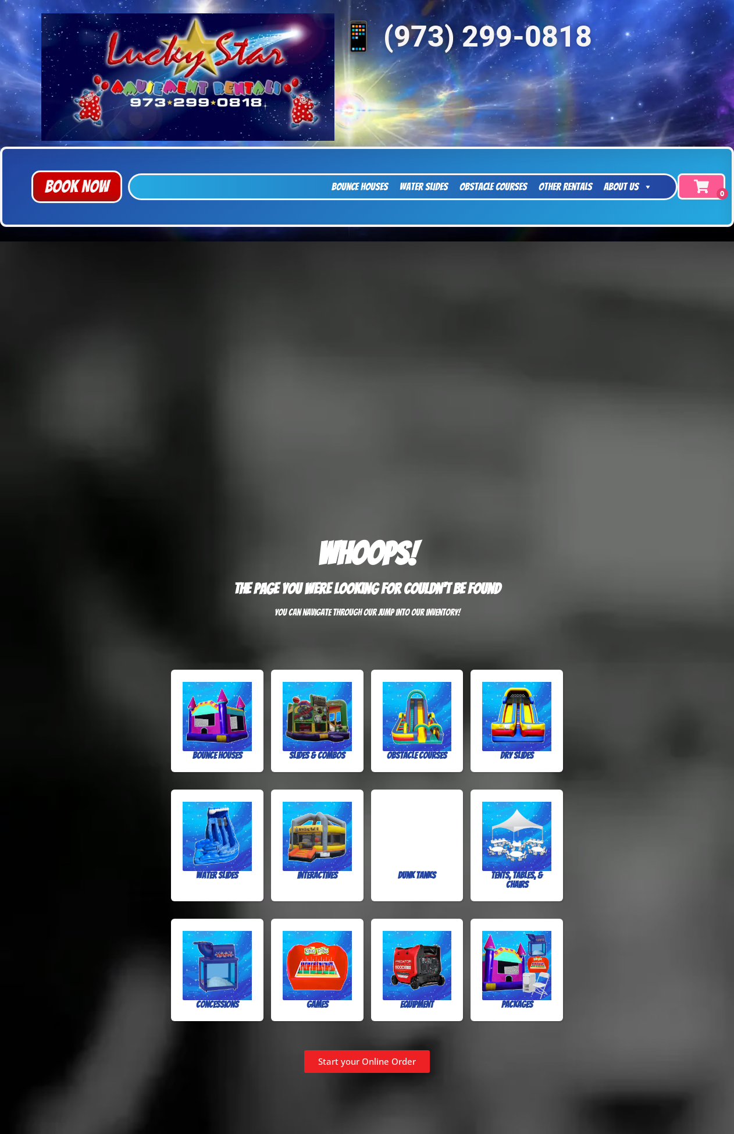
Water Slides (424, 186)
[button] (76, 186)
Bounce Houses (360, 186)
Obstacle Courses (493, 186)
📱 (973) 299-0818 (466, 37)
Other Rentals (565, 186)
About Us (628, 186)
